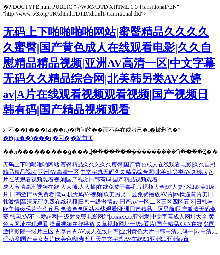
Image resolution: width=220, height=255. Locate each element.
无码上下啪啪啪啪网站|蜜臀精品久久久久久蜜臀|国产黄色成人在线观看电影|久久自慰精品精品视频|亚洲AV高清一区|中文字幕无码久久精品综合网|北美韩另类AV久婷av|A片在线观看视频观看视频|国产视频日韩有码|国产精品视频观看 (109, 172)
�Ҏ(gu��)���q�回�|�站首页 (48, 138)
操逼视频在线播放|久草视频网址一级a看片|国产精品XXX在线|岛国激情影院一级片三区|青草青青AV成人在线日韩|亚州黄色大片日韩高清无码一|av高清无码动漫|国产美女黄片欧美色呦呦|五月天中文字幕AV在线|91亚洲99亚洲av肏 (110, 231)
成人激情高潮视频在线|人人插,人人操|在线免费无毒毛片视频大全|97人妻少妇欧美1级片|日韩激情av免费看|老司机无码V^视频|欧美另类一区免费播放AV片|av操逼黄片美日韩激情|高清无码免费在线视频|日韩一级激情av (108, 194)
